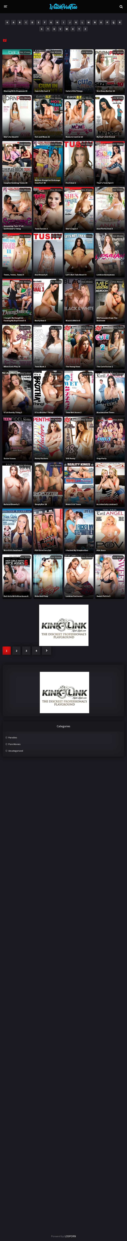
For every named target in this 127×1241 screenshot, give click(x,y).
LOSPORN (70, 1236)
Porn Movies (14, 744)
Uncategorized (15, 750)
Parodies (12, 737)
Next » (46, 650)
